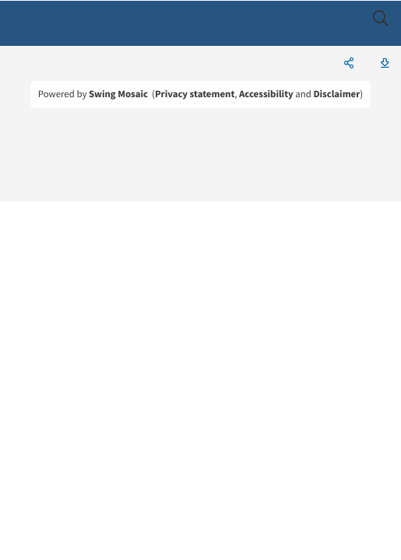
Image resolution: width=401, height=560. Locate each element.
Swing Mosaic (118, 94)
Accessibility (266, 94)
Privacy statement (194, 94)
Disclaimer (336, 94)
